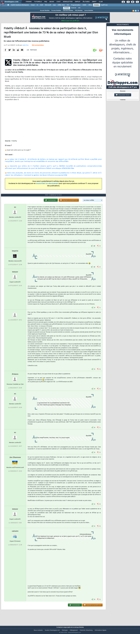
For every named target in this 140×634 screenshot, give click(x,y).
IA (37, 5)
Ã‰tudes (86, 2)
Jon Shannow (15, 461)
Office (90, 5)
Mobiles (96, 5)
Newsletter (68, 2)
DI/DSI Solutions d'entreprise (20, 5)
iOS (79, 8)
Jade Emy (25, 47)
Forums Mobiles (56, 10)
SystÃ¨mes (104, 5)
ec (15, 211)
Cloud (32, 5)
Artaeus (15, 378)
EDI (68, 5)
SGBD (84, 5)
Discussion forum (123, 95)
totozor (15, 276)
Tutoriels (38, 2)
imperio (15, 255)
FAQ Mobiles (79, 10)
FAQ (45, 2)
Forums (28, 2)
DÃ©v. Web (61, 5)
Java (54, 5)
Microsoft (48, 5)
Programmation (75, 5)
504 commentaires (38, 47)
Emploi (77, 2)
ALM (41, 5)
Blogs (51, 2)
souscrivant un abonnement (47, 185)
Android (73, 8)
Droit (94, 2)
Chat (58, 2)
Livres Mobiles (88, 10)
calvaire (15, 535)
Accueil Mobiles (45, 10)
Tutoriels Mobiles (68, 10)
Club (101, 2)
